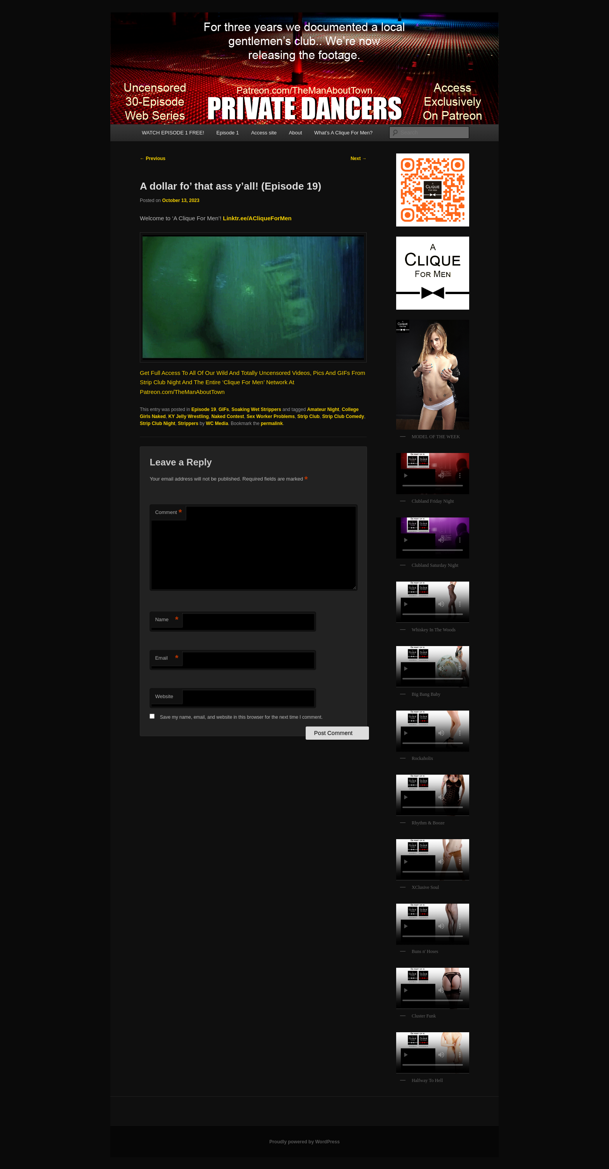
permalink (272, 423)
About (295, 133)
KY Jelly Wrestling (188, 416)
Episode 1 (227, 133)
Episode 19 (203, 409)
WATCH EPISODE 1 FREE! (173, 133)
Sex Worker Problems (271, 416)
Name (166, 619)
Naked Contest (227, 416)
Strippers (188, 423)
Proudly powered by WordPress (304, 1142)
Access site (264, 133)
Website (164, 696)
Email (166, 658)
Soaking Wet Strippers (256, 409)
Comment (168, 512)
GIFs (224, 409)
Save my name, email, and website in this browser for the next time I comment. (241, 717)
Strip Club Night (157, 423)
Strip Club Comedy (343, 416)
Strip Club (309, 416)
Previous (152, 158)
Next (359, 158)
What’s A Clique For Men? (343, 133)
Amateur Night (323, 409)
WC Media (217, 423)
